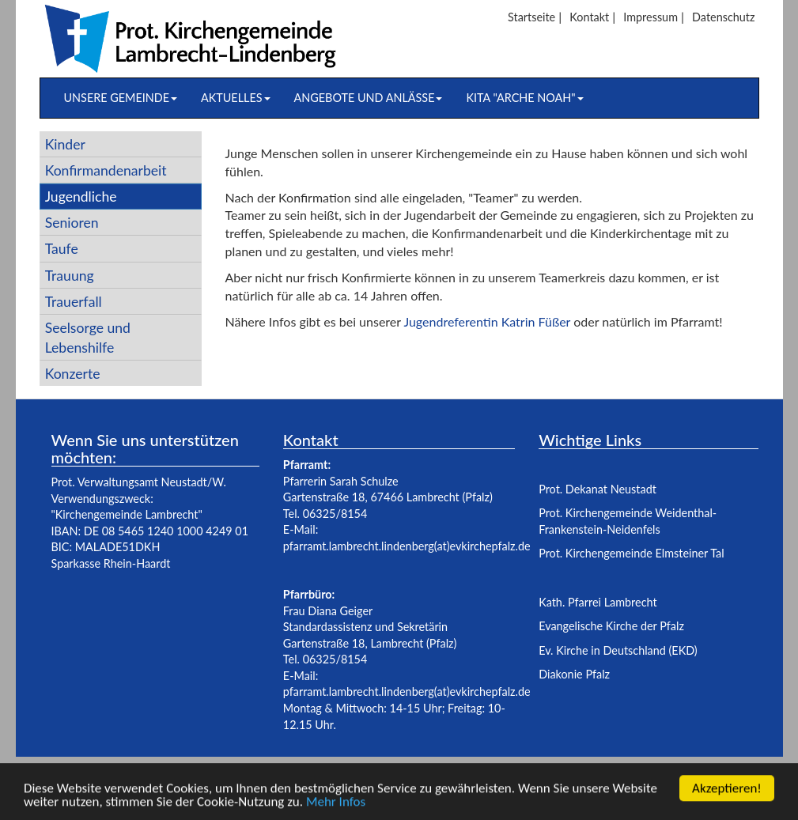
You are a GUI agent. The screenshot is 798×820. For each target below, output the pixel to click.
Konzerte (72, 373)
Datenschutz (723, 17)
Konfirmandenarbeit (106, 170)
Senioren (72, 222)
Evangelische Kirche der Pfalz (611, 626)
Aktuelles (235, 97)
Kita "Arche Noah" (524, 97)
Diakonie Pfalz (574, 674)
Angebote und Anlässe (368, 97)
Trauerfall (73, 301)
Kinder (65, 144)
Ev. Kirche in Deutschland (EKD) (618, 650)
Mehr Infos (335, 803)
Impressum (650, 17)
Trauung (69, 275)
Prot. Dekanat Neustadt (597, 489)
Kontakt (589, 17)
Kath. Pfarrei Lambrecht (597, 602)
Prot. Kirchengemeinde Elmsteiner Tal (631, 553)
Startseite (531, 17)
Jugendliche (81, 196)
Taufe (61, 248)
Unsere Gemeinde (120, 97)
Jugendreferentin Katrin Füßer (488, 321)
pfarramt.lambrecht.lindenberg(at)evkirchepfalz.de (407, 546)
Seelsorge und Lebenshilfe (87, 337)
